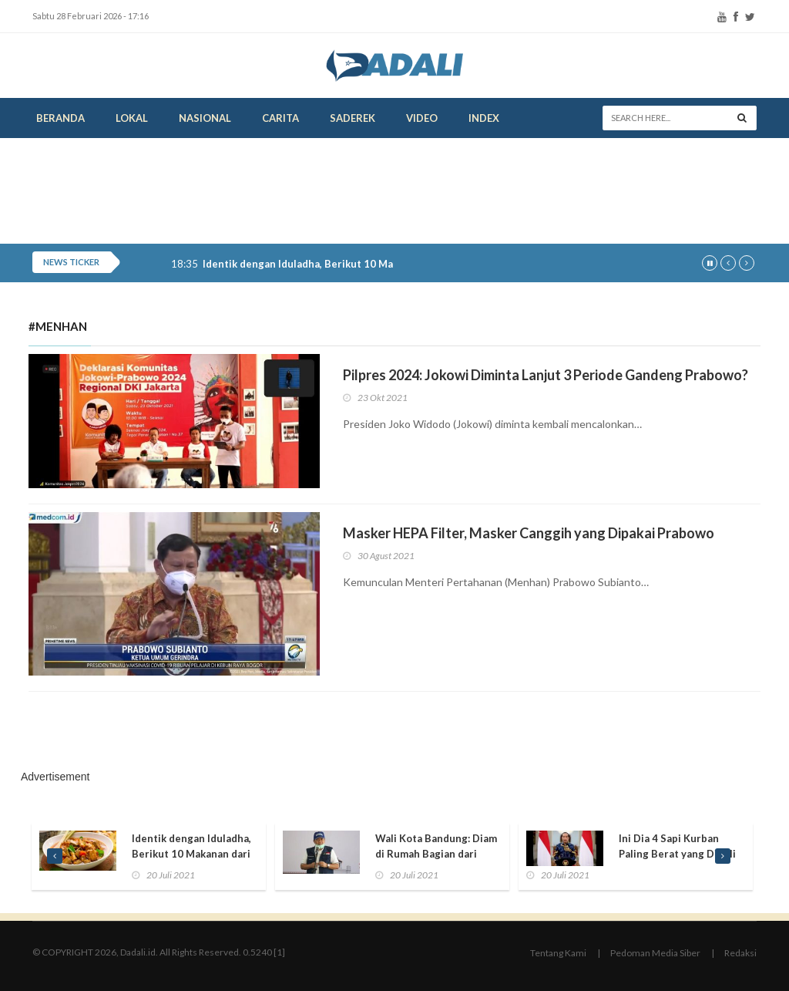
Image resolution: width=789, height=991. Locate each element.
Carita (280, 118)
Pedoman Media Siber (655, 953)
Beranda (60, 118)
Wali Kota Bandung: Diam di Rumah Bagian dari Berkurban (436, 853)
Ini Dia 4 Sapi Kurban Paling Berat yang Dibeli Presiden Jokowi (677, 853)
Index (483, 118)
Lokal (132, 118)
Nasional (205, 118)
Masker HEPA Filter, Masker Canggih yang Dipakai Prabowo (528, 532)
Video (422, 118)
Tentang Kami (558, 953)
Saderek (352, 118)
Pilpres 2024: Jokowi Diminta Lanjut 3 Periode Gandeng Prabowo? (545, 374)
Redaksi (740, 953)
